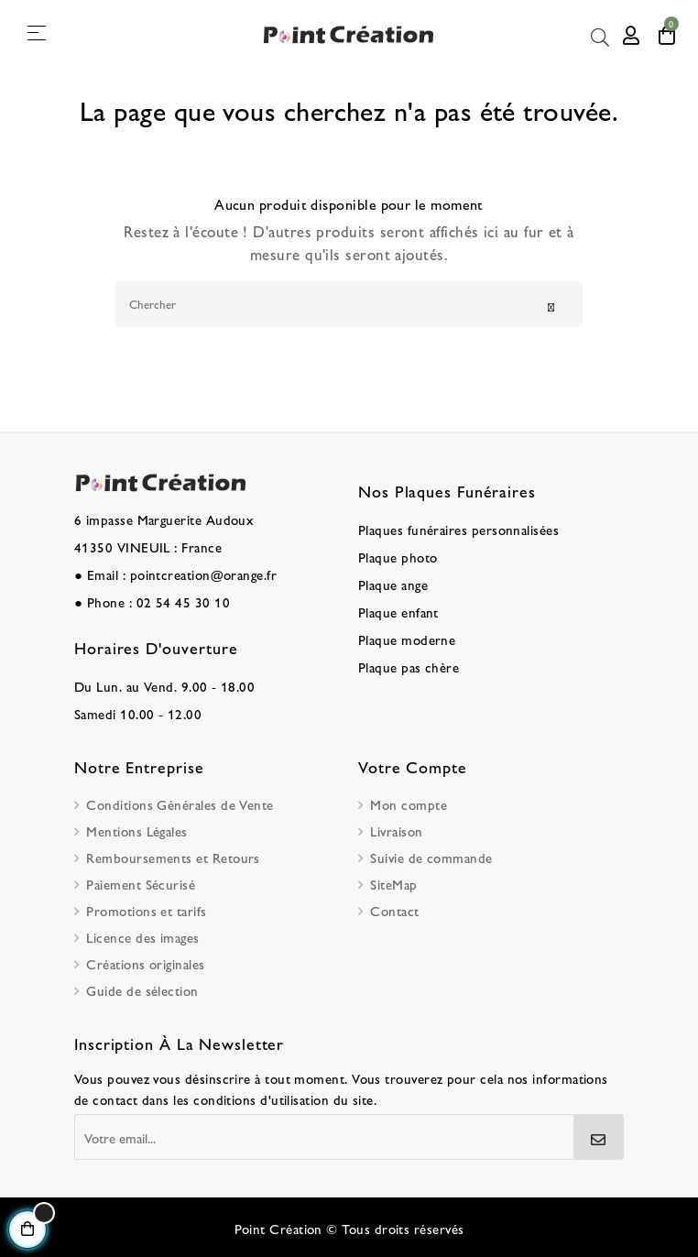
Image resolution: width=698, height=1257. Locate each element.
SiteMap (393, 883)
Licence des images (142, 936)
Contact (394, 910)
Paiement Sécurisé (140, 883)
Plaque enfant (398, 611)
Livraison (396, 830)
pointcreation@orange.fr (204, 574)
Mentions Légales (136, 830)
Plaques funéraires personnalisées (458, 529)
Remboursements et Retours (172, 857)
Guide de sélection (142, 990)
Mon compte (408, 804)
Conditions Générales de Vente (179, 804)
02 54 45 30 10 (183, 601)
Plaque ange (393, 584)
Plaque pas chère (408, 666)
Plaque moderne (406, 639)
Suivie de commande (431, 857)
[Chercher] (349, 304)
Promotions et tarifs (146, 910)
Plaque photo (398, 556)
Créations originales (145, 963)
